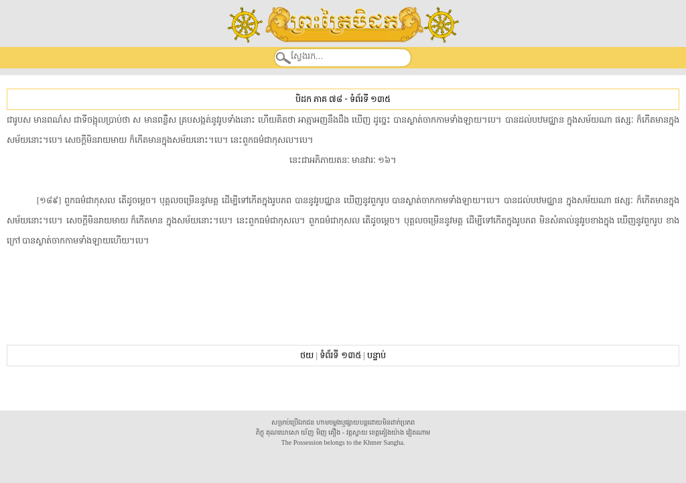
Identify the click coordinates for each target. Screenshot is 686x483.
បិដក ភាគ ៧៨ (318, 99)
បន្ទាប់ (376, 355)
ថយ (307, 355)
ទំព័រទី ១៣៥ (370, 99)
